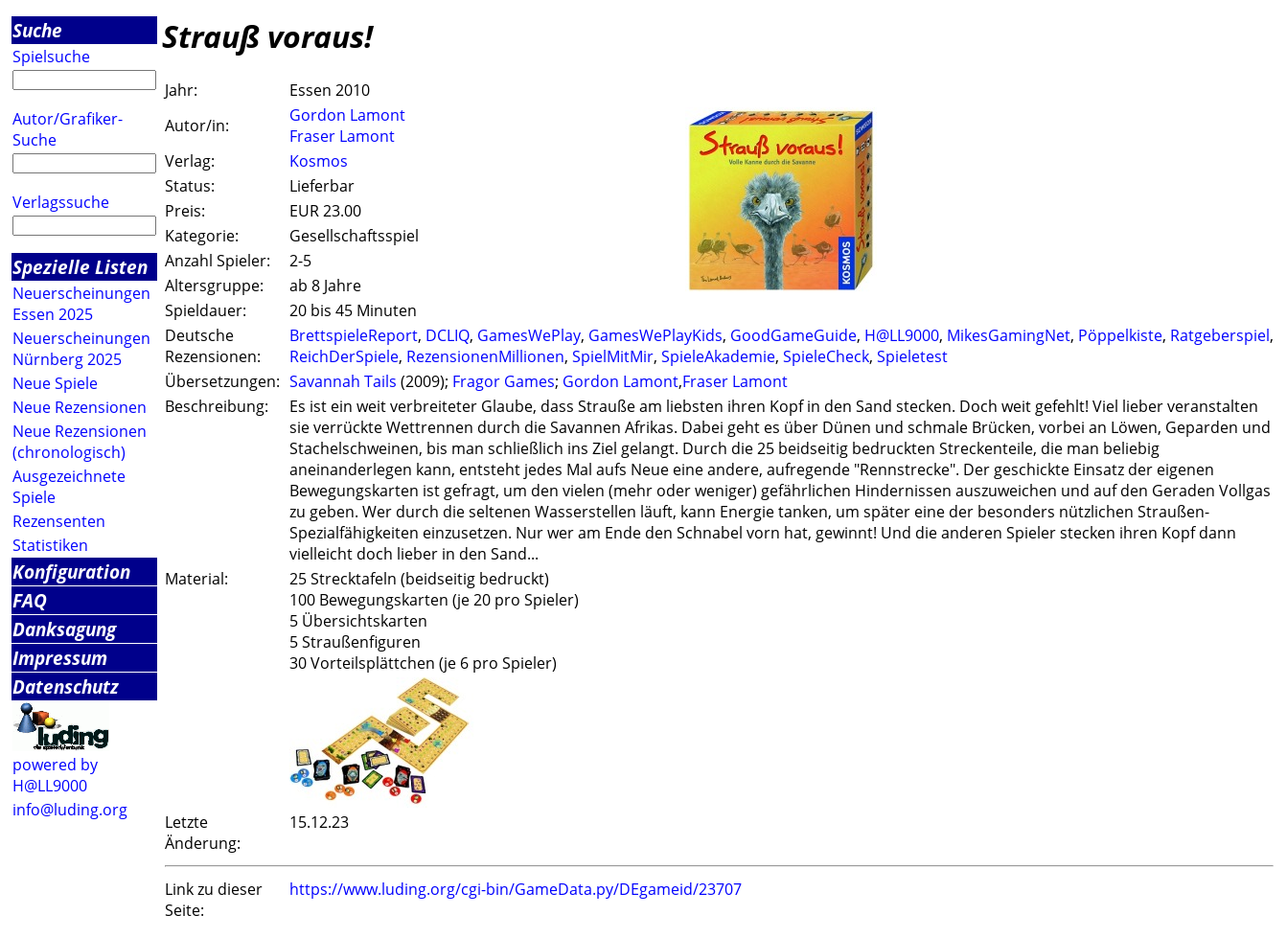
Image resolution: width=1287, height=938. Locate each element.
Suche (37, 30)
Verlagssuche (60, 202)
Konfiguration (71, 571)
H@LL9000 (901, 335)
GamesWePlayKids (655, 335)
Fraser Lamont (342, 136)
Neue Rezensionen (79, 407)
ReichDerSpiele (344, 356)
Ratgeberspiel (1220, 335)
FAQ (29, 600)
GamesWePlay (529, 335)
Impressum (59, 658)
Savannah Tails (343, 381)
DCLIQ (447, 335)
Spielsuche (51, 56)
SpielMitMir (613, 356)
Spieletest (912, 356)
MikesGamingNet (1008, 335)
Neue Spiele (55, 383)
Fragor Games (503, 381)
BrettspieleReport (353, 335)
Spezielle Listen (80, 267)
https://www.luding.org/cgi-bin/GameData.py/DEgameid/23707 (515, 889)
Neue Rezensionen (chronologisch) (79, 442)
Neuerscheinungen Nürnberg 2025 (81, 349)
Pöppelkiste (1120, 335)
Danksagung (64, 629)
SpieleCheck (826, 356)
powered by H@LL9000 (55, 775)
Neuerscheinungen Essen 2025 (81, 304)
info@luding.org (69, 809)
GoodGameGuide (793, 335)
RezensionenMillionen (485, 356)
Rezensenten (58, 521)
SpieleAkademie (718, 356)
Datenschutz (65, 686)
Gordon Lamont (347, 115)
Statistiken (50, 545)
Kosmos (318, 161)
